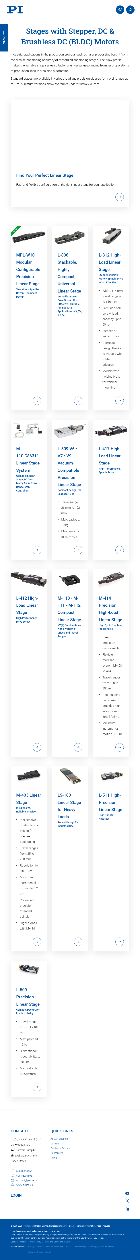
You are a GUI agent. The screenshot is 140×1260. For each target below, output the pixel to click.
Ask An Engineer (59, 1138)
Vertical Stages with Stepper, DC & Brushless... (95, 1247)
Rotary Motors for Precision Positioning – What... (50, 1247)
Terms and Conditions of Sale (57, 1242)
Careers (54, 1143)
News (53, 1157)
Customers (56, 1153)
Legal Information (18, 1242)
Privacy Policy (35, 1242)
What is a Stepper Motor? (39, 1252)
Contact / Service (60, 1148)
